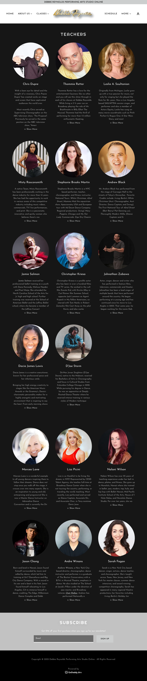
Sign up (105, 639)
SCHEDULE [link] (111, 14)
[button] (25, 14)
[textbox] (63, 639)
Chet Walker (71, 593)
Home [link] (10, 14)
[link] (73, 14)
